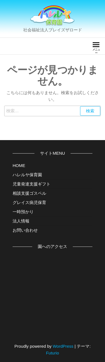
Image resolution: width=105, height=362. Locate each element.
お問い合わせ (25, 230)
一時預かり (23, 211)
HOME (19, 165)
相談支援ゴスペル (29, 193)
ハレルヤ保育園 (27, 174)
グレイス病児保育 (29, 202)
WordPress (63, 346)
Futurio (52, 353)
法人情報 (21, 221)
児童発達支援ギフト (31, 184)
